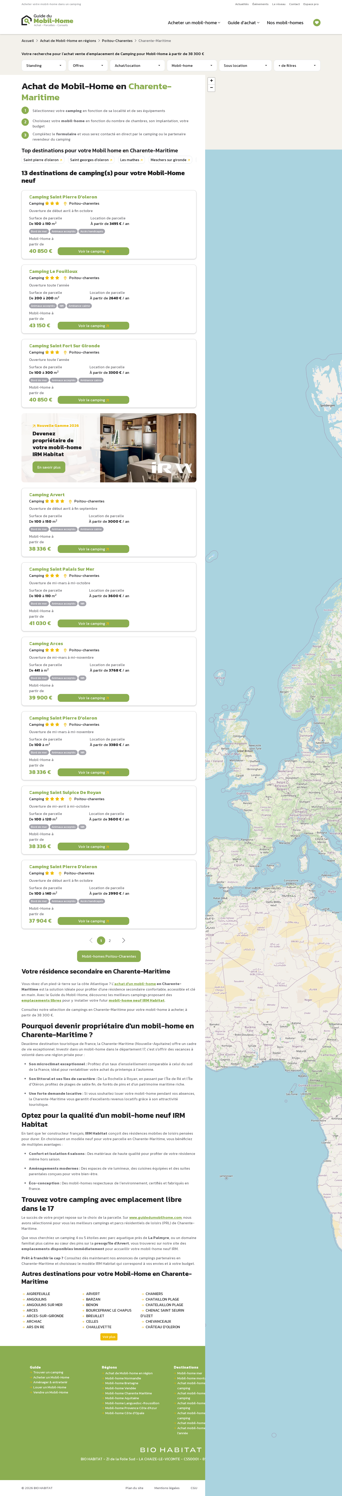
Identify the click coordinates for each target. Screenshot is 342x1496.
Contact (294, 4)
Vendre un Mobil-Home (50, 1392)
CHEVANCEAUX (158, 1321)
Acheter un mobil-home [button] (192, 22)
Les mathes (129, 159)
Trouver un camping (48, 1372)
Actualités (242, 4)
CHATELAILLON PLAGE (164, 1304)
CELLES (92, 1321)
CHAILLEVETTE (98, 1327)
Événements (260, 4)
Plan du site (134, 1487)
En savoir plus (48, 467)
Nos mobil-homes (285, 22)
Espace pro (311, 4)
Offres (78, 65)
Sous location (235, 65)
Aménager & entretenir (50, 1382)
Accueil (27, 40)
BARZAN (93, 1299)
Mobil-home (182, 65)
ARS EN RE (35, 1327)
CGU (194, 1487)
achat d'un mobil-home (135, 983)
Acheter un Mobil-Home (51, 1377)
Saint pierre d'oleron (41, 159)
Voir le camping (93, 251)
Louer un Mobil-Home (49, 1387)
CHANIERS (154, 1293)
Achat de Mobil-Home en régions (68, 40)
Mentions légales (167, 1487)
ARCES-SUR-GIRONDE (45, 1316)
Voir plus (108, 1336)
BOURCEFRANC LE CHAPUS (109, 1310)
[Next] (123, 942)
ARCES (32, 1310)
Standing (34, 65)
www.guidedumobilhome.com (155, 1217)
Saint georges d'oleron (89, 159)
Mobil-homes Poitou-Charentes (109, 956)
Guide (35, 1367)
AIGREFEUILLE (38, 1293)
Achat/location (127, 65)
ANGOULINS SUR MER (45, 1304)
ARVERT (93, 1293)
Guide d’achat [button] (242, 22)
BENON (92, 1304)
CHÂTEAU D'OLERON (163, 1327)
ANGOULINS (37, 1299)
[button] (211, 81)
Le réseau (278, 4)
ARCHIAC (34, 1321)
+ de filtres (287, 65)
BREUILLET (95, 1316)
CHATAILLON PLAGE (162, 1299)
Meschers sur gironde (168, 159)
